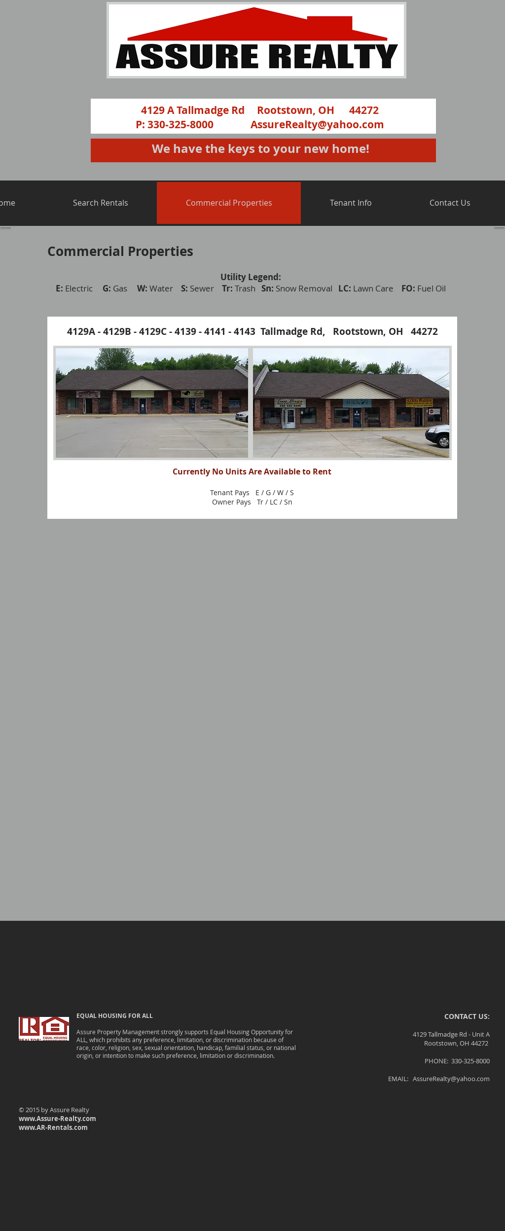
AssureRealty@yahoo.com (317, 124)
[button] (100, 203)
